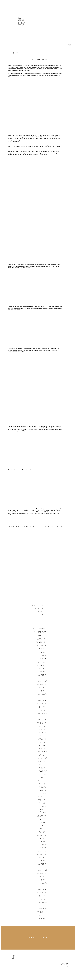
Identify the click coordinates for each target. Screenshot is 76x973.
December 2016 (42, 812)
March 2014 (42, 863)
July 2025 (41, 648)
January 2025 (42, 658)
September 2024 (42, 665)
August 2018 (42, 780)
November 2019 (42, 757)
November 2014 (42, 851)
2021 (41, 716)
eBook (10, 51)
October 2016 (42, 815)
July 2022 (42, 706)
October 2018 (42, 777)
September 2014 (42, 854)
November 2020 (42, 738)
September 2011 (42, 911)
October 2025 (41, 644)
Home (69, 44)
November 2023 (42, 681)
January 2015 (42, 847)
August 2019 (42, 761)
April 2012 (42, 899)
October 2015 (42, 834)
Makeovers (21, 20)
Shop (69, 46)
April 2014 (42, 861)
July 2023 (42, 687)
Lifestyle (38, 611)
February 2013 (42, 883)
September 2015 (42, 835)
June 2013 (42, 877)
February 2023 (42, 694)
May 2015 (42, 841)
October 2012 (42, 890)
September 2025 (41, 645)
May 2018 (42, 784)
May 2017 (42, 803)
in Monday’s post (19, 73)
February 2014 (42, 864)
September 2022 (42, 703)
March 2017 (42, 806)
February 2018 (42, 789)
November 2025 (41, 642)
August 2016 (42, 818)
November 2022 (42, 700)
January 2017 (42, 809)
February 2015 (42, 845)
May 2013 (42, 879)
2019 (41, 754)
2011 (41, 905)
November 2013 (42, 870)
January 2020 (42, 752)
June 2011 (42, 915)
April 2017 (42, 805)
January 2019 (42, 771)
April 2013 (42, 880)
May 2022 (42, 709)
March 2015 (42, 844)
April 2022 (42, 710)
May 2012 (42, 898)
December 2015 (42, 831)
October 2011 (42, 909)
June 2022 (42, 707)
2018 (41, 773)
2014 (41, 849)
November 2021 (42, 719)
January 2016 (42, 828)
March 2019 (42, 768)
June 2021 (42, 726)
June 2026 (41, 632)
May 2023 (42, 690)
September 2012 (42, 892)
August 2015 (42, 837)
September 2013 (42, 873)
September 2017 (42, 797)
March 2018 (42, 787)
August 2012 (42, 893)
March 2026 (41, 636)
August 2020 (42, 742)
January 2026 (41, 639)
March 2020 (42, 749)
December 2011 (42, 906)
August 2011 (42, 912)
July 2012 (42, 895)
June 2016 (42, 821)
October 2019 (42, 758)
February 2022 (42, 713)
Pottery (68, 46)
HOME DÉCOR (38, 608)
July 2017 (42, 800)
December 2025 (41, 641)
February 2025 (42, 656)
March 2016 (42, 825)
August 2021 (42, 723)
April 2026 (41, 635)
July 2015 (42, 838)
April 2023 (42, 691)
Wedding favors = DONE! (53, 526)
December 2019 (42, 755)
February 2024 (42, 675)
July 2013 (42, 876)
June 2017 (42, 802)
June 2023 (42, 688)
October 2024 (42, 664)
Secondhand (38, 614)
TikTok (20, 25)
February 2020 (42, 751)
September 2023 (42, 684)
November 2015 (42, 832)
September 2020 (42, 741)
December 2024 (42, 661)
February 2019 (42, 770)
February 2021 (42, 732)
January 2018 (42, 790)
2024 (41, 660)
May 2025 (42, 652)
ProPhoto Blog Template (25, 971)
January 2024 (42, 677)
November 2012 (42, 889)
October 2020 (42, 739)
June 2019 (42, 764)
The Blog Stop (52, 971)
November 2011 (42, 908)
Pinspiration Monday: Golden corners (22, 526)
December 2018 (42, 774)
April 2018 (42, 786)
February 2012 (42, 902)
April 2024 (42, 672)
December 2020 (42, 736)
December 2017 (42, 793)
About (13, 53)
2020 (41, 735)
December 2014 (42, 850)
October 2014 (42, 853)
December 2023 (42, 680)
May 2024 (42, 671)
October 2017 (42, 796)
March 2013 (42, 882)
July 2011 (42, 914)
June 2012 (42, 896)
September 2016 (42, 816)
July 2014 (42, 857)
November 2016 (42, 813)
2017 (41, 792)
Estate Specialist (18, 146)
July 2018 (42, 781)
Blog (69, 45)
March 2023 (42, 693)
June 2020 (42, 745)
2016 (41, 811)
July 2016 (42, 819)
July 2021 (42, 725)
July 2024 (42, 668)
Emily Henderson (14, 141)
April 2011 (42, 918)
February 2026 (41, 638)
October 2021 (42, 720)
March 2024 (42, 674)
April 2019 (42, 767)
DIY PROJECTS (38, 605)
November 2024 (42, 662)
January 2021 (42, 733)
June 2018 (42, 783)
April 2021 (42, 729)
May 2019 (42, 765)
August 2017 (42, 799)
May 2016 (42, 822)
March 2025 (42, 655)
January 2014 (42, 866)
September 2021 (42, 722)
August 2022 (42, 704)
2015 (41, 830)
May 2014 (42, 860)
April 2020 (42, 748)
